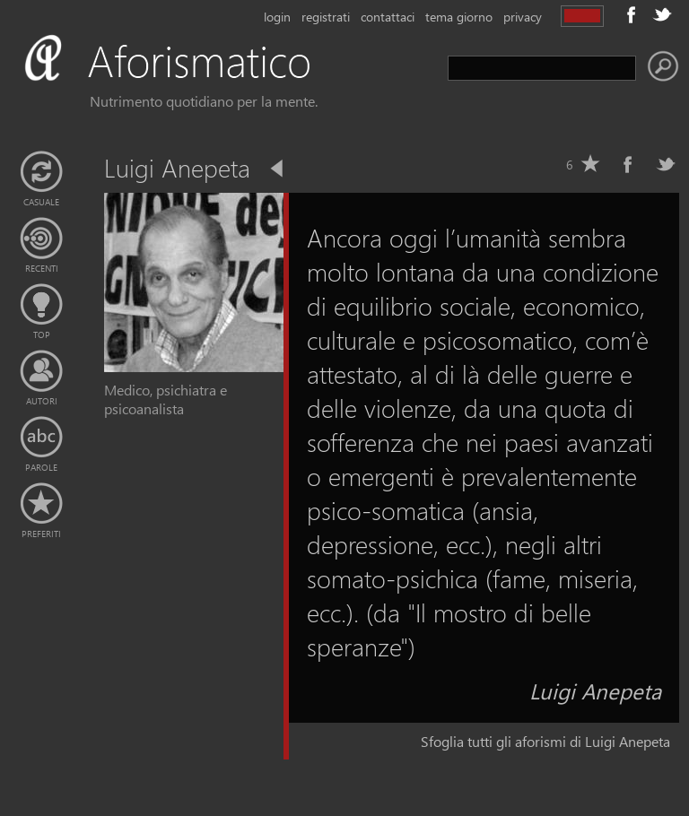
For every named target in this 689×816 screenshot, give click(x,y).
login (277, 16)
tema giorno (459, 16)
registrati (325, 16)
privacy (522, 16)
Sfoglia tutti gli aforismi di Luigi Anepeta (545, 741)
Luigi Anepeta (595, 690)
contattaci (387, 16)
